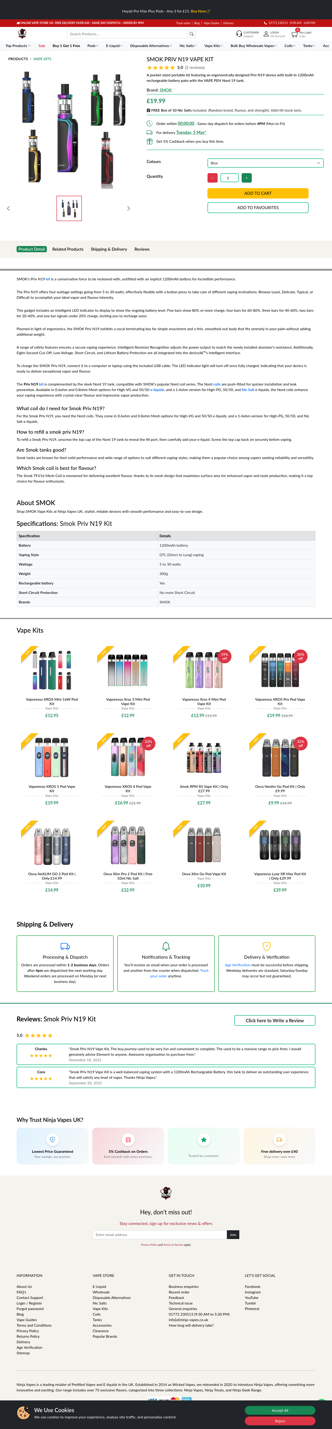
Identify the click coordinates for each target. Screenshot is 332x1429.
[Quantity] (229, 177)
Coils (97, 1314)
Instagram (253, 1292)
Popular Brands (105, 1336)
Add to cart (258, 193)
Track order (183, 23)
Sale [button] (42, 45)
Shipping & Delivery (109, 249)
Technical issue (181, 1303)
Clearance (101, 1330)
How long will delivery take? (191, 1325)
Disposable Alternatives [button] (151, 45)
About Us (24, 1286)
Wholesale (101, 1292)
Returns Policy (28, 1336)
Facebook (252, 1286)
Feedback (176, 1297)
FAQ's (21, 1292)
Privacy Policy (149, 1244)
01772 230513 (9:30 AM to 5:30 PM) (199, 1314)
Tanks (97, 1319)
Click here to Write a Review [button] (275, 1020)
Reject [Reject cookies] (280, 1421)
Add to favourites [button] (258, 207)
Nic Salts (100, 1303)
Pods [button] (93, 45)
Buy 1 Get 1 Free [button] (67, 45)
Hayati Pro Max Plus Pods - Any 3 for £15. (166, 11)
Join (233, 1234)
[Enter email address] (160, 1234)
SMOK (166, 89)
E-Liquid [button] (115, 45)
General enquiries (183, 1308)
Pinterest (252, 1308)
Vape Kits (42, 58)
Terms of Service (173, 1244)
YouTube (251, 1297)
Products (18, 58)
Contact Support (30, 1297)
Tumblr (250, 1303)
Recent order (179, 1292)
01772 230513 (276, 23)
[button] (235, 67)
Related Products (67, 249)
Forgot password (30, 1308)
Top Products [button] (19, 45)
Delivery (228, 23)
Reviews (142, 249)
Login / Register (29, 1303)
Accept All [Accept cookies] (280, 1410)
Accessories (102, 1325)
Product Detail (31, 249)
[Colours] (266, 163)
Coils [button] (291, 45)
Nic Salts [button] (189, 45)
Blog (197, 23)
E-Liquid (99, 1286)
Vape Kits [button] (214, 45)
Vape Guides (211, 23)
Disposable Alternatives (112, 1297)
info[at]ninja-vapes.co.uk (188, 1319)
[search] (191, 34)
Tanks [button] (310, 45)
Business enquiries (184, 1286)
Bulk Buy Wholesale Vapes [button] (254, 45)
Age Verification (238, 965)
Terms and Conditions (34, 1325)
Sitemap (23, 1353)
